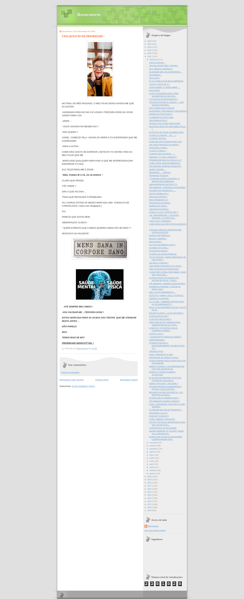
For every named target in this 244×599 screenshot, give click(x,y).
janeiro (153, 473)
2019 (149, 480)
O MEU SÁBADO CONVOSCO (162, 419)
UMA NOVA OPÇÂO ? (158, 197)
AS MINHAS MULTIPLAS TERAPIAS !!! (165, 410)
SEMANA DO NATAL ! (158, 206)
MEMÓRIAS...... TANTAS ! (160, 173)
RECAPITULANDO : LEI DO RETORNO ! (166, 313)
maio (152, 461)
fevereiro (153, 470)
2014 (149, 495)
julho (152, 455)
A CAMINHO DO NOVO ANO (161, 117)
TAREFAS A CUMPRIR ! (159, 299)
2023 (149, 50)
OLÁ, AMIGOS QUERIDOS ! (161, 69)
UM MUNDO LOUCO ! (158, 413)
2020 (149, 477)
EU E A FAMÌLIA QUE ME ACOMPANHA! (166, 81)
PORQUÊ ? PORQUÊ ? (159, 416)
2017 (149, 486)
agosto (153, 452)
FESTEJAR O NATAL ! (158, 148)
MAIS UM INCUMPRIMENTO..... (162, 292)
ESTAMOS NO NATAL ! (159, 248)
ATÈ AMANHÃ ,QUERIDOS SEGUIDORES (167, 284)
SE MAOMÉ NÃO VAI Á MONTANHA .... (165, 72)
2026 (149, 41)
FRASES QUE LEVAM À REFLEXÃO (164, 123)
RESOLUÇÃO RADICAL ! (159, 235)
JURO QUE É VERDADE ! (160, 221)
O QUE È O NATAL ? (158, 151)
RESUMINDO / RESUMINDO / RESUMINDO (168, 111)
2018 (149, 483)
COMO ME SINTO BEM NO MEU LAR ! (165, 142)
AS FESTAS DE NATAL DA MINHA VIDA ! (166, 132)
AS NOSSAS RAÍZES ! (158, 251)
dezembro (154, 60)
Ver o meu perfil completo (155, 530)
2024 (149, 47)
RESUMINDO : (155, 75)
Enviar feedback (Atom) (83, 386)
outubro (153, 446)
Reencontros (89, 14)
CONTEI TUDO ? (156, 334)
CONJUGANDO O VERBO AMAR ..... (164, 87)
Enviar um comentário (70, 372)
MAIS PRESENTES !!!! (158, 200)
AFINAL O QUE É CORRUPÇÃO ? (163, 212)
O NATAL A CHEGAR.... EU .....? (162, 135)
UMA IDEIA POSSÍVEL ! (159, 209)
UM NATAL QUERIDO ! (159, 263)
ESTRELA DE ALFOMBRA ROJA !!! (164, 398)
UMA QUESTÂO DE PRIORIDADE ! (164, 269)
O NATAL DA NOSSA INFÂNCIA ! (163, 254)
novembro (154, 443)
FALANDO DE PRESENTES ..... (162, 190)
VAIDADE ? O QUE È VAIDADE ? (163, 157)
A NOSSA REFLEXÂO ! (159, 316)
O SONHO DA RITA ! (158, 138)
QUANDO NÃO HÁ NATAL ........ (162, 154)
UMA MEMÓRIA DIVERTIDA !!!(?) (163, 184)
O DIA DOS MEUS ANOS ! (160, 319)
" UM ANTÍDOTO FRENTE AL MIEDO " (165, 337)
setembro (154, 449)
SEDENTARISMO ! (157, 340)
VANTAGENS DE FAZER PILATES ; (164, 358)
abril (152, 464)
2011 (149, 504)
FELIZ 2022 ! (154, 78)
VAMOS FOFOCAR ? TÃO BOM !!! (163, 384)
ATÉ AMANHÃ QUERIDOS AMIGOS (164, 401)
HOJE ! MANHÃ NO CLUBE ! (161, 355)
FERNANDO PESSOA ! (159, 176)
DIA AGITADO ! (155, 242)
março (152, 467)
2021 (149, 56)
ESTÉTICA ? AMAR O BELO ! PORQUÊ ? (166, 295)
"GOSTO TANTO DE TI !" (159, 84)
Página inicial (101, 379)
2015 (149, 492)
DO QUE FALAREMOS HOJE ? (162, 245)
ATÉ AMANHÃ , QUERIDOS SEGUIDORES (167, 187)
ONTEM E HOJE (156, 351)
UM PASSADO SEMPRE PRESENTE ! (165, 166)
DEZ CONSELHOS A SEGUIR (161, 108)
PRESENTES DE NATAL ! (160, 203)
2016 (149, 489)
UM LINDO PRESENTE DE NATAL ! (164, 145)
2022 (149, 53)
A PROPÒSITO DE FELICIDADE (163, 428)
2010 (149, 507)
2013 (149, 498)
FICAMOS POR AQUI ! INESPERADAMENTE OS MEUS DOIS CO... (167, 345)
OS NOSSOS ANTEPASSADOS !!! (163, 99)
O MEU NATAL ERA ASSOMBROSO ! (165, 163)
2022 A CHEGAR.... (157, 63)
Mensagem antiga (128, 379)
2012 (149, 501)
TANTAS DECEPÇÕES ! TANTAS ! (163, 66)
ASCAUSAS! (154, 90)
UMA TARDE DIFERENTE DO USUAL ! (165, 266)
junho (152, 458)
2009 (149, 510)
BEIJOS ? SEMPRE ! (158, 239)
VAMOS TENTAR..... (157, 169)
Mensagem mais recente (72, 379)
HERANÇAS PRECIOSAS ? (160, 114)
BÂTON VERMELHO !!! (159, 194)
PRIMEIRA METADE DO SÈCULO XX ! (165, 160)
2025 (149, 44)
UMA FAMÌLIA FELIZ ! (158, 120)
